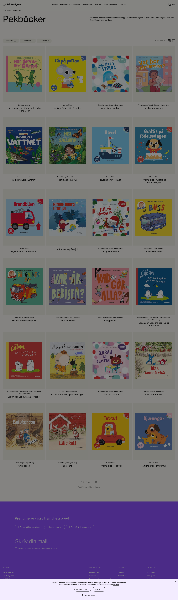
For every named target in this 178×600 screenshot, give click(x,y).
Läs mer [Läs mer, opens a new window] (116, 584)
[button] (89, 595)
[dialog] (89, 300)
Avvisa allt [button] (99, 589)
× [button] (175, 581)
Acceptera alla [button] (82, 589)
